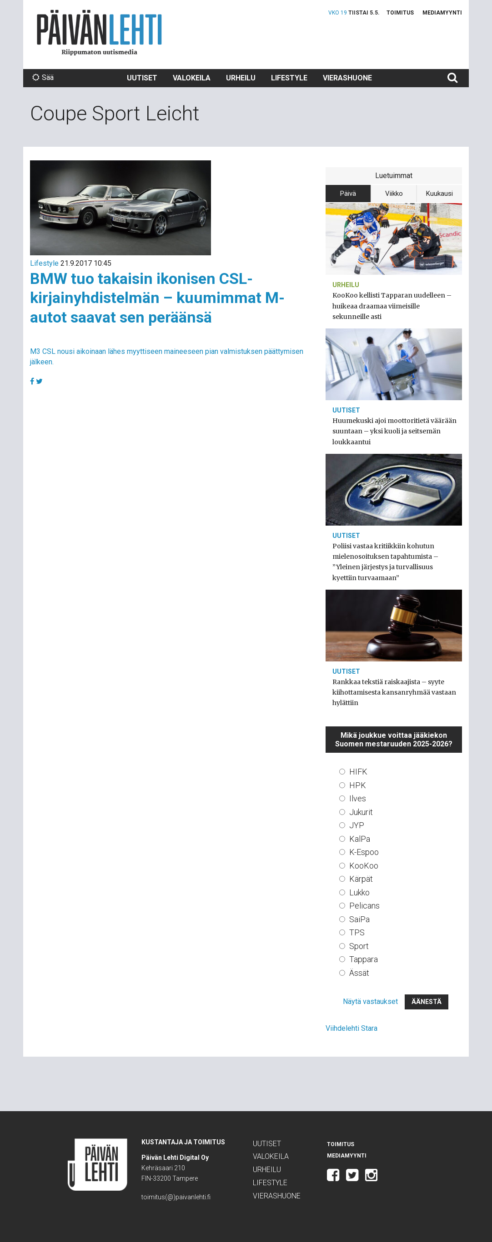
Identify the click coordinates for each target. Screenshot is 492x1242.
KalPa (359, 839)
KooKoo (363, 865)
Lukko (359, 892)
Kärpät (361, 879)
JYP (356, 825)
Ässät (359, 973)
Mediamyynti (442, 13)
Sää (43, 77)
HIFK (358, 771)
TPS (357, 932)
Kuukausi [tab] (439, 193)
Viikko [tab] (394, 193)
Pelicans (364, 905)
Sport (359, 946)
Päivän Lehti (99, 32)
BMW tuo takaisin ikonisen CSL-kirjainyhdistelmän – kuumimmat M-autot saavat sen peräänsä (157, 297)
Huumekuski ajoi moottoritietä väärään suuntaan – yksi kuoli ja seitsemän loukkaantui (394, 431)
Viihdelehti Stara (351, 1028)
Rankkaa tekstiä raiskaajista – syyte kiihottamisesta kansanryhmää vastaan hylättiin (394, 692)
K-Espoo (364, 852)
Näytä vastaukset (370, 1001)
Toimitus (400, 13)
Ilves (357, 798)
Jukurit (361, 812)
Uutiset (142, 78)
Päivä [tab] (348, 193)
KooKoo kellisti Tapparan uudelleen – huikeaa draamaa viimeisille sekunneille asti (392, 305)
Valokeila (192, 78)
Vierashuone (347, 78)
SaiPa (359, 919)
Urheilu (241, 78)
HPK (357, 785)
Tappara (363, 959)
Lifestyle (289, 78)
